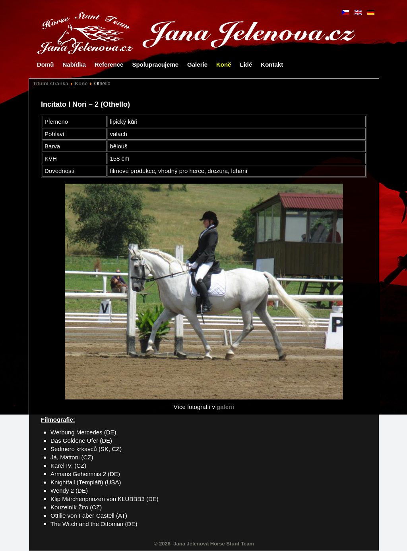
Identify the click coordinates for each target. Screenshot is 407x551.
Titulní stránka (50, 83)
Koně (223, 64)
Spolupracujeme (155, 64)
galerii (225, 406)
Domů (45, 64)
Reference (109, 64)
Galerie (197, 64)
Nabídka (74, 64)
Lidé (246, 64)
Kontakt (272, 64)
